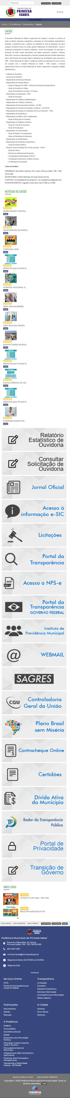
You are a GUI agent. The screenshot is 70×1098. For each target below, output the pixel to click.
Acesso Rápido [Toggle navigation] (35, 20)
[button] (32, 3)
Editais (7, 1012)
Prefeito (7, 1026)
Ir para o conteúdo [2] (19, 923)
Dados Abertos (44, 998)
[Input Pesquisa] (21, 2)
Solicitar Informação (46, 992)
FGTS (6, 983)
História (41, 1009)
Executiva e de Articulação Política (16, 1039)
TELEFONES (46, 3)
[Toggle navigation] (60, 12)
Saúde (6, 1035)
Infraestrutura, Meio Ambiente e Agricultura (18, 1054)
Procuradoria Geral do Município (14, 1049)
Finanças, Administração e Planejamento (16, 1059)
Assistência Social (12, 1032)
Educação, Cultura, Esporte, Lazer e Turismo (16, 1044)
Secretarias (28, 24)
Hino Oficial (42, 1012)
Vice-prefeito (10, 1029)
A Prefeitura (15, 24)
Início (4, 24)
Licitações (42, 983)
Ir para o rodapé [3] (32, 923)
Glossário (41, 986)
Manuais (8, 1015)
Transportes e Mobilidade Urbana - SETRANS (15, 1064)
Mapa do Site (14, 965)
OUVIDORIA (56, 3)
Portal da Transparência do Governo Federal (16, 987)
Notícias (41, 1015)
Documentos (10, 1009)
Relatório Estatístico (46, 989)
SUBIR (65, 923)
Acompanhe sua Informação (50, 995)
